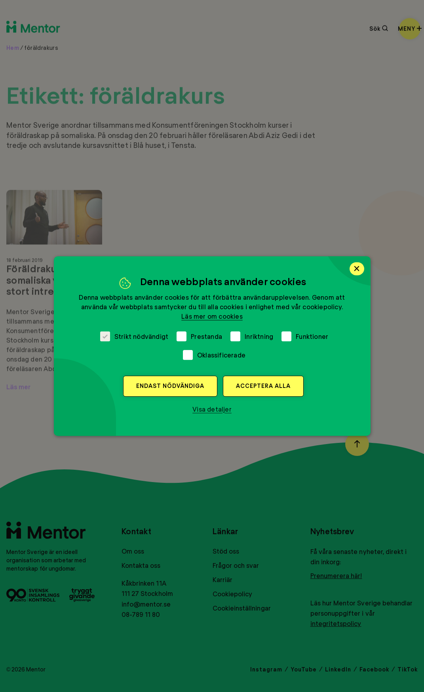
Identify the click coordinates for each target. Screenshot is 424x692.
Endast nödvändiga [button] (170, 385)
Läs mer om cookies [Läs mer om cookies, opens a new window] (212, 316)
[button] (212, 409)
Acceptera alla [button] (263, 385)
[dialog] (212, 346)
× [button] (357, 268)
